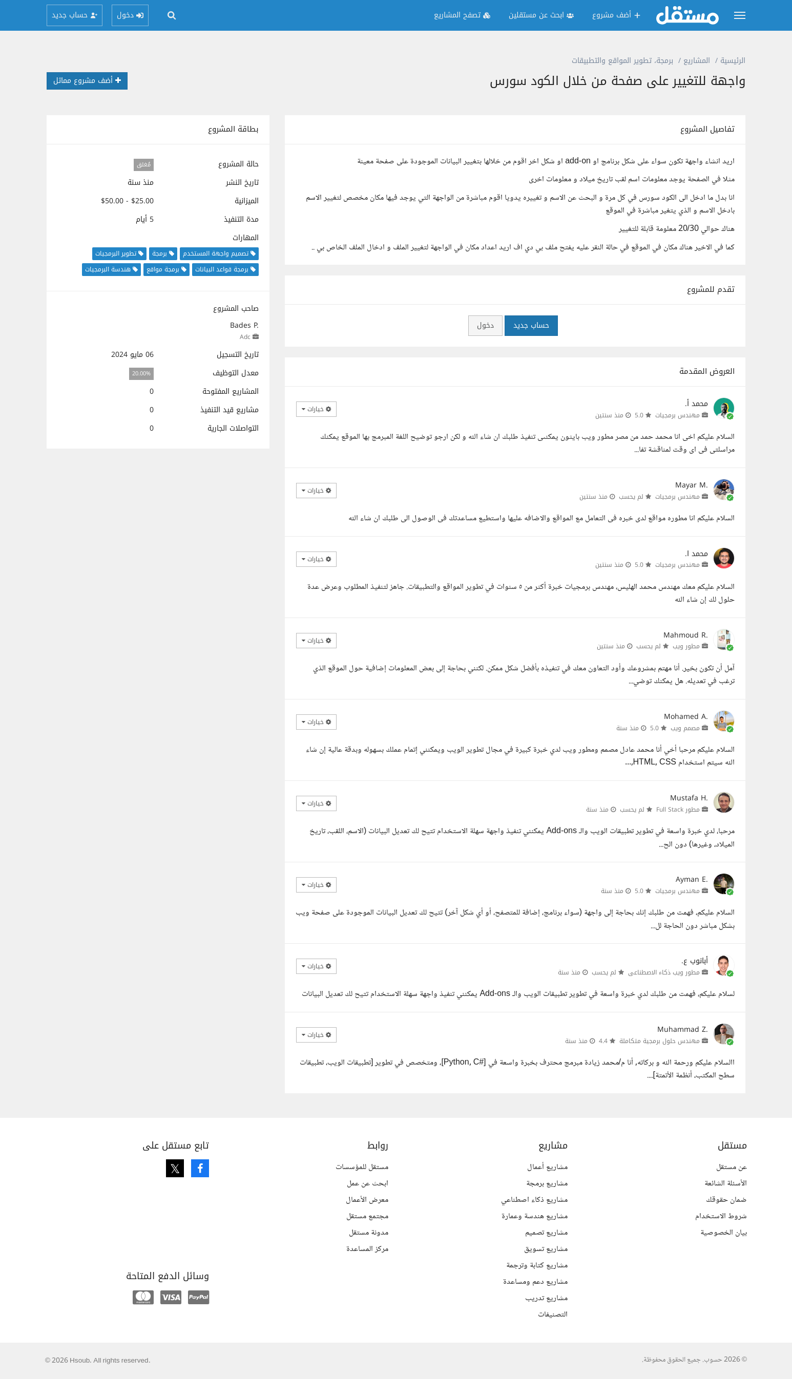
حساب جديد (531, 325)
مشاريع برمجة (547, 1184)
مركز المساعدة (367, 1249)
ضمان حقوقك (726, 1200)
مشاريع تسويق (546, 1249)
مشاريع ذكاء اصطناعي (534, 1200)
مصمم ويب (685, 728)
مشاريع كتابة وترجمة (537, 1265)
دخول (485, 325)
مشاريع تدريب (546, 1298)
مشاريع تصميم (546, 1233)
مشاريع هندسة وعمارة (535, 1216)
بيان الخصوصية (723, 1233)
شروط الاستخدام (721, 1216)
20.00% (141, 373)
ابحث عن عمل (367, 1184)
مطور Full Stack (678, 809)
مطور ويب (686, 646)
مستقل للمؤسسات (362, 1167)
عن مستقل (731, 1167)
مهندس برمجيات (677, 415)
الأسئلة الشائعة (725, 1184)
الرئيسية (732, 61)
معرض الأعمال (367, 1200)
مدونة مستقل (368, 1233)
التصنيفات (553, 1315)
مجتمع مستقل (367, 1216)
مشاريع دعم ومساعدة (535, 1282)
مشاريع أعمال (547, 1167)
